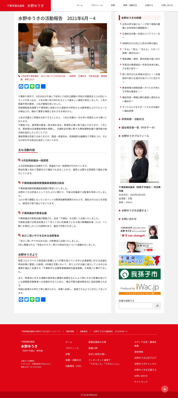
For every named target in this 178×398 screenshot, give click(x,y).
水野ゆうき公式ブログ (145, 357)
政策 (67, 354)
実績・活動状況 (73, 360)
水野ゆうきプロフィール (135, 136)
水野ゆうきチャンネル (145, 363)
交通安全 (82, 76)
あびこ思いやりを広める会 (53, 76)
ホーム (68, 342)
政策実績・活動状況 (133, 119)
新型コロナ (30, 79)
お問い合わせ (129, 219)
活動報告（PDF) (73, 366)
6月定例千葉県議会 (30, 76)
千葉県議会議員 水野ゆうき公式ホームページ (40, 331)
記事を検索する (126, 300)
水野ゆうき (25, 5)
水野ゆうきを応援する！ (135, 210)
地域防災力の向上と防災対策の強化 (140, 43)
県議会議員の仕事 (97, 342)
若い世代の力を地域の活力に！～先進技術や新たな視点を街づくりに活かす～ (141, 78)
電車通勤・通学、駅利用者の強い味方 (141, 58)
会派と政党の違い (97, 354)
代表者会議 (94, 76)
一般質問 (72, 76)
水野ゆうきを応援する (145, 369)
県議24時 (93, 348)
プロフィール (72, 348)
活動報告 (84, 331)
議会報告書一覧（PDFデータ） (139, 127)
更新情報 (70, 331)
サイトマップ (141, 381)
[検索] (157, 306)
